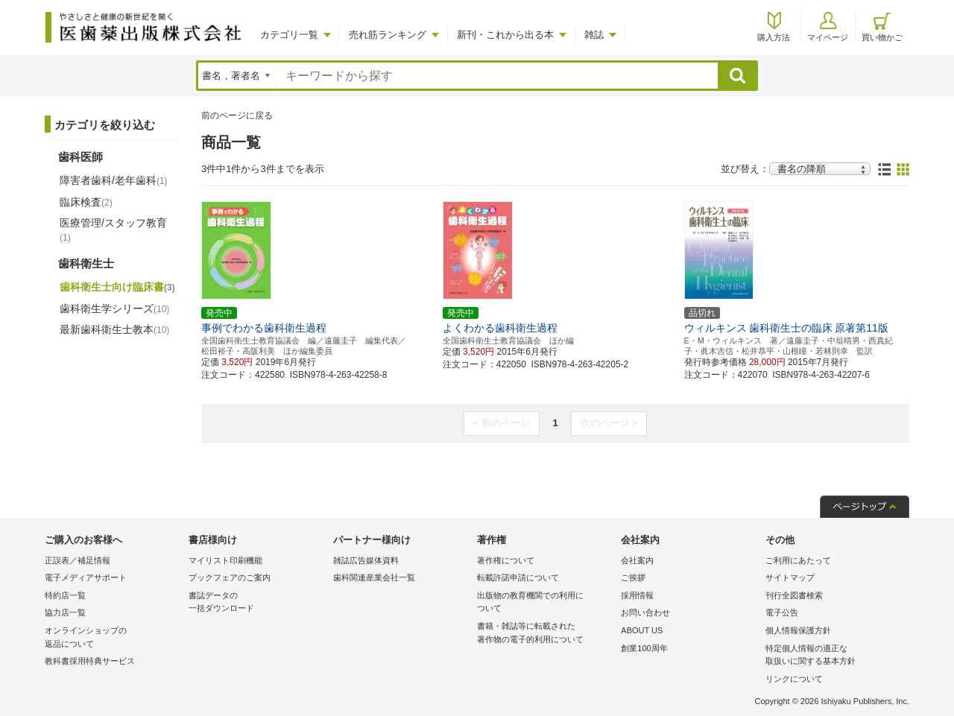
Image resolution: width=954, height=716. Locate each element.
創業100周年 (644, 648)
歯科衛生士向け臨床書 (117, 287)
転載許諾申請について (518, 577)
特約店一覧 (65, 595)
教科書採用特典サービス (90, 660)
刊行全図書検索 (794, 595)
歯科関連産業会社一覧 (374, 577)
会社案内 (637, 560)
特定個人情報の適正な (833, 656)
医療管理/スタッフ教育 (113, 229)
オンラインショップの (113, 638)
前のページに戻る (237, 115)
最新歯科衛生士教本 (114, 329)
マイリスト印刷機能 (225, 560)
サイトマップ (790, 577)
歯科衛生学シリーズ (114, 308)
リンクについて (794, 678)
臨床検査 (86, 202)
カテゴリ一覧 (289, 34)
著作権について (505, 560)
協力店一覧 (65, 612)
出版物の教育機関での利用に (545, 603)
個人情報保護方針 (798, 630)
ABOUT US (642, 630)
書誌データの (257, 603)
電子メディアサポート (86, 577)
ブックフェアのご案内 (230, 577)
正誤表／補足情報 (77, 560)
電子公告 (781, 612)
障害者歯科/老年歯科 (114, 180)
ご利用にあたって (798, 560)
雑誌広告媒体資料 (366, 560)
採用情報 (637, 595)
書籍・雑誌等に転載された (545, 633)
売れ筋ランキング (387, 34)
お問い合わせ (645, 612)
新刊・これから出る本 (505, 34)
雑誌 (594, 34)
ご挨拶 (633, 577)
